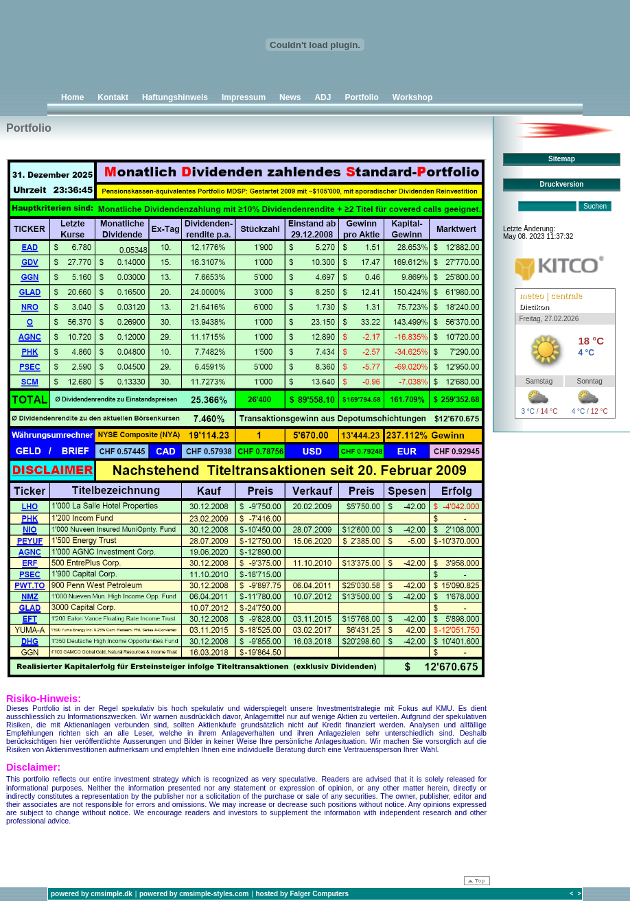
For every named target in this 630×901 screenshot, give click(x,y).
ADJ (322, 97)
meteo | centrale (551, 296)
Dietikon (534, 307)
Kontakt (112, 97)
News (290, 97)
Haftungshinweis (175, 97)
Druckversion (562, 184)
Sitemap (561, 159)
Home (72, 97)
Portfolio (361, 97)
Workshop (412, 97)
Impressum (244, 97)
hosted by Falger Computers (302, 894)
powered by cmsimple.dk (91, 894)
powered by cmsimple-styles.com (194, 894)
